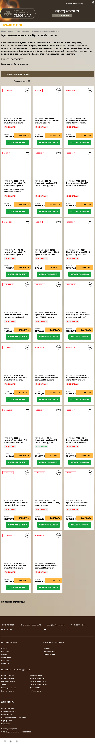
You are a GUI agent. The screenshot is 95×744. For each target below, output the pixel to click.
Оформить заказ (49, 654)
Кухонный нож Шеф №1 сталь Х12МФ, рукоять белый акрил (14, 122)
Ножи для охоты (7, 675)
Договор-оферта (7, 708)
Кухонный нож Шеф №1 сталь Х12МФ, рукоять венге (14, 185)
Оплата (4, 648)
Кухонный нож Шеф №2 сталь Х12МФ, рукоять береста (46, 442)
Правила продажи (8, 711)
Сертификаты (6, 721)
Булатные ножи (36, 675)
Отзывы (4, 654)
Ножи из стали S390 (37, 678)
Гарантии (5, 660)
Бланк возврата (7, 714)
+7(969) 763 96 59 (67, 11)
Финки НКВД (35, 688)
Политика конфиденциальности (13, 718)
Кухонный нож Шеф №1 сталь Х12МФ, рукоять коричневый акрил (77, 185)
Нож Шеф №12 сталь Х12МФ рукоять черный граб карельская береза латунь (78, 317)
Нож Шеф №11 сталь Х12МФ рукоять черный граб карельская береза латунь (16, 317)
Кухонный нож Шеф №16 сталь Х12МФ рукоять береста (15, 442)
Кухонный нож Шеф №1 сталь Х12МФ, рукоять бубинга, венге (77, 122)
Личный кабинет (49, 651)
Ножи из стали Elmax (38, 682)
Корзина (46, 648)
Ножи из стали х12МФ (38, 685)
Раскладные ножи (8, 682)
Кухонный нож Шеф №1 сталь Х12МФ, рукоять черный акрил (14, 254)
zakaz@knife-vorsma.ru (56, 625)
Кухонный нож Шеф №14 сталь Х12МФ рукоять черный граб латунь (77, 379)
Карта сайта (5, 724)
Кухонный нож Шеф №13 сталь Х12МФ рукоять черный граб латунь (46, 379)
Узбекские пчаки (36, 691)
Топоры (4, 685)
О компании (6, 657)
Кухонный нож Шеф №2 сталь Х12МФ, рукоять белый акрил (77, 442)
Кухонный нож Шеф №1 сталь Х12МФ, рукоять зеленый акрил (46, 185)
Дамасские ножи (7, 691)
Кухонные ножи (22, 31)
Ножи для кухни (7, 678)
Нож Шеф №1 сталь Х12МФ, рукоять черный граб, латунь (78, 254)
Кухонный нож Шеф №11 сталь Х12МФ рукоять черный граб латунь (46, 317)
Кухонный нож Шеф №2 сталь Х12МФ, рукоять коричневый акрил (15, 567)
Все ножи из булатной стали (14, 64)
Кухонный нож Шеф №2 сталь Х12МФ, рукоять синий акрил (46, 567)
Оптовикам (5, 664)
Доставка (5, 651)
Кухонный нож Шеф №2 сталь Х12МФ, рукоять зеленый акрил (77, 505)
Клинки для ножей (8, 688)
